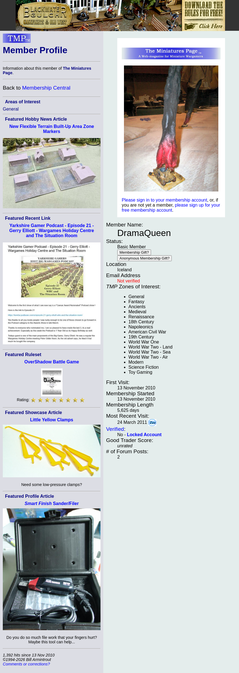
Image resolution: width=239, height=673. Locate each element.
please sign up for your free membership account (171, 207)
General (11, 109)
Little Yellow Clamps (51, 419)
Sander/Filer (52, 503)
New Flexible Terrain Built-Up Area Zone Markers (51, 129)
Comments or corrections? (26, 664)
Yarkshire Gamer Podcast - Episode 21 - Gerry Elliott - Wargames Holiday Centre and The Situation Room (51, 230)
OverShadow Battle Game (51, 361)
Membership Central (46, 88)
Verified (115, 429)
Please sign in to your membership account (164, 200)
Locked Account (144, 434)
